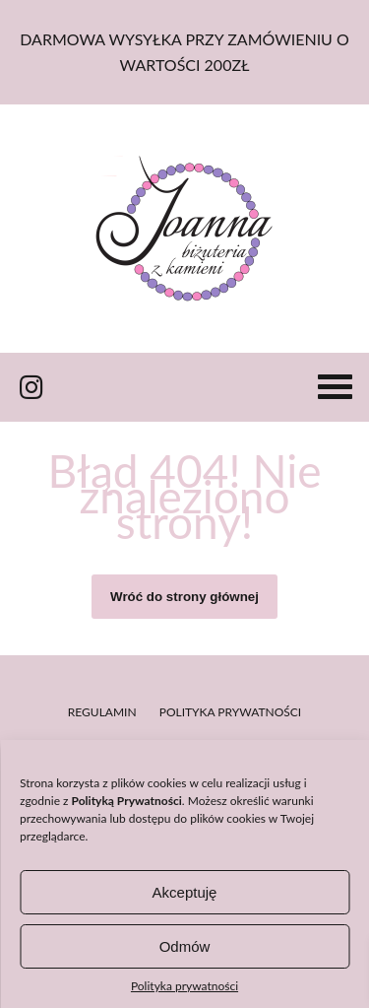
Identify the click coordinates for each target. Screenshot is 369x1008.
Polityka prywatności (184, 985)
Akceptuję (185, 892)
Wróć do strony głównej (184, 596)
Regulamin (102, 712)
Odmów (185, 946)
